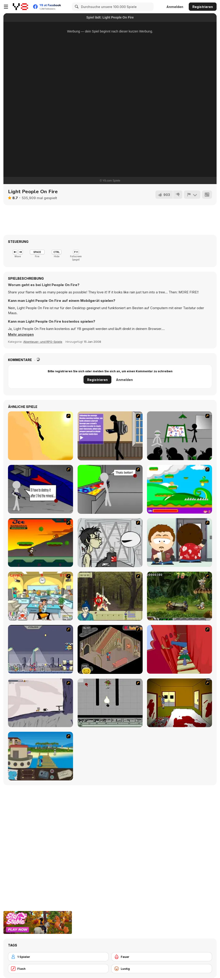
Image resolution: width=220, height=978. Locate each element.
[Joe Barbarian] (40, 542)
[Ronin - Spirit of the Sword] (110, 596)
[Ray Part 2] (179, 542)
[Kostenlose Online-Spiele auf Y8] (20, 6)
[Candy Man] (179, 489)
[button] (21, 334)
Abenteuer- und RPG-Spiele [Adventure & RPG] (42, 341)
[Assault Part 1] (179, 435)
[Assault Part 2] (40, 489)
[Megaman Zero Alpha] (40, 649)
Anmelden (174, 7)
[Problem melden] (192, 194)
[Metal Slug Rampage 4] (179, 596)
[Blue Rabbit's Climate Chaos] (40, 756)
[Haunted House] (110, 649)
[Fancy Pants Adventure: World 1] (40, 702)
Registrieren (202, 7)
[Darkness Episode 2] (179, 702)
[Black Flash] (110, 702)
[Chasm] (179, 649)
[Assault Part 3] (110, 489)
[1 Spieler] (58, 956)
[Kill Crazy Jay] (40, 435)
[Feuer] (161, 956)
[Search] (76, 7)
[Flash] (58, 968)
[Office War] (40, 596)
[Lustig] (161, 968)
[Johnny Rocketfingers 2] (110, 542)
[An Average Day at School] (110, 435)
